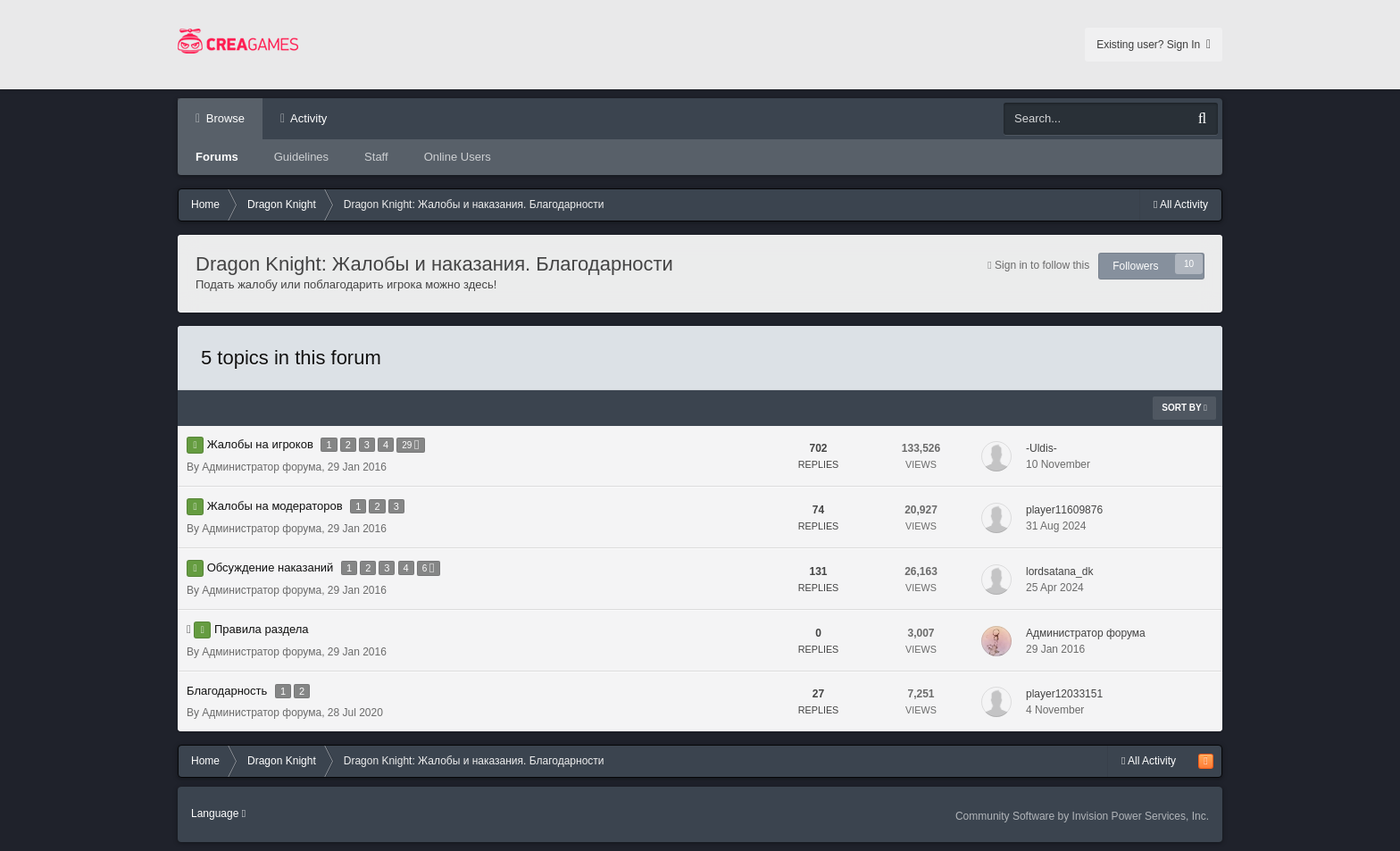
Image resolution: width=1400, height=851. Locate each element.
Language (218, 813)
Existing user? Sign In (1153, 44)
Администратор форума (261, 467)
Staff (376, 156)
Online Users (457, 156)
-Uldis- (1041, 448)
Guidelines (301, 156)
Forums (217, 156)
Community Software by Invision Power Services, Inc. (1082, 816)
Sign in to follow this (1042, 265)
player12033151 (1064, 694)
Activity (307, 118)
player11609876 (1064, 510)
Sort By (1184, 408)
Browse (224, 118)
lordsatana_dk (1059, 571)
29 (410, 445)
